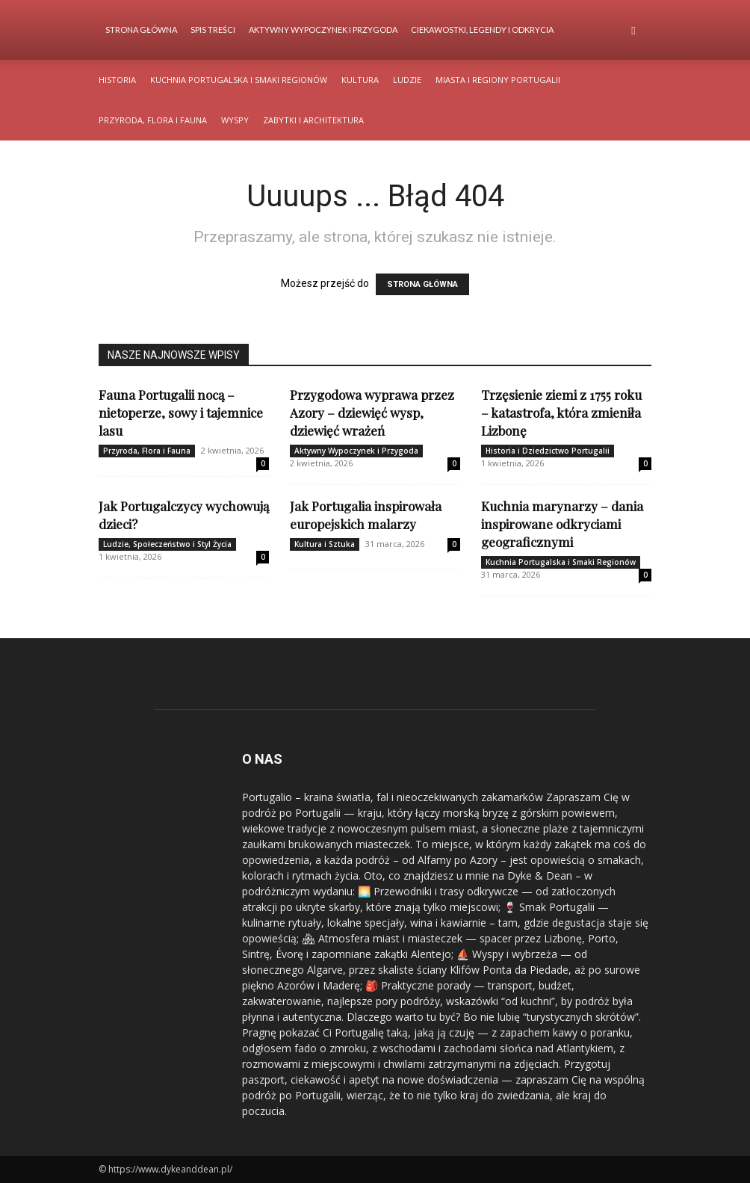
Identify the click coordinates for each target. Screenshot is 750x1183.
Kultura (360, 79)
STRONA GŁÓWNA (422, 284)
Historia (117, 79)
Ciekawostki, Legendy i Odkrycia (482, 29)
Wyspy (235, 120)
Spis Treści (212, 29)
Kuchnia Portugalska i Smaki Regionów (238, 79)
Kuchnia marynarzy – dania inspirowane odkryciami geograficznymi (562, 524)
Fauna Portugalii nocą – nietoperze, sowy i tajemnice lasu (181, 412)
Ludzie (407, 79)
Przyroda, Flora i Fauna (153, 120)
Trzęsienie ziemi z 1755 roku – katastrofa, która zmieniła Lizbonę (561, 412)
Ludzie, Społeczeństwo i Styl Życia (167, 544)
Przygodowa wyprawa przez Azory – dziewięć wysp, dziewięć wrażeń (372, 412)
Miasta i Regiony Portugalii (498, 79)
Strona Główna (141, 29)
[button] (633, 30)
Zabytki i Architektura (313, 120)
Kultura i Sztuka (324, 544)
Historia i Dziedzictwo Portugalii (548, 450)
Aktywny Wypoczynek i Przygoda (323, 29)
